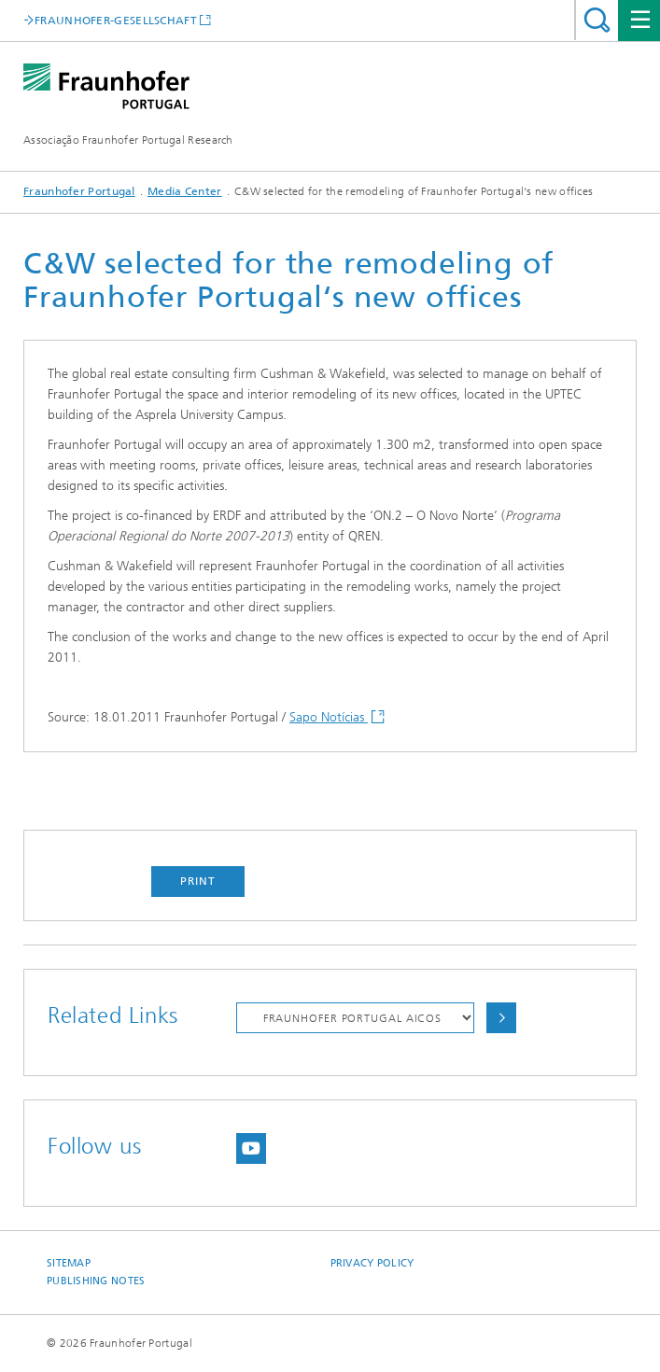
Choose (501, 1017)
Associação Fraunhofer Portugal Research (128, 140)
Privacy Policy (372, 1263)
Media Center (184, 191)
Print (198, 881)
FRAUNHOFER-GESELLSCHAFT (116, 20)
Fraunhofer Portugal (79, 191)
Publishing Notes (96, 1281)
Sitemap (69, 1263)
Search (597, 20)
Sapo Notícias (328, 717)
